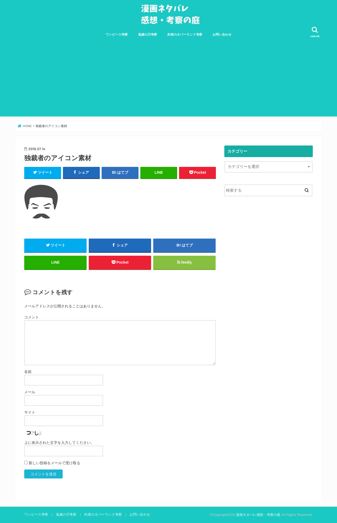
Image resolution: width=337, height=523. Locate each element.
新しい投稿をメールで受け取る (54, 463)
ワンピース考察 (117, 34)
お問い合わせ (221, 34)
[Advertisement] (168, 80)
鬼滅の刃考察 (147, 34)
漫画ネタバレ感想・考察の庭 (258, 515)
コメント (31, 317)
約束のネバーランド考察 (184, 34)
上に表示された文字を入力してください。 (59, 442)
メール (29, 392)
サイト (29, 412)
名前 (28, 372)
